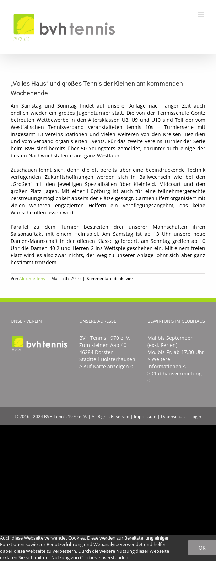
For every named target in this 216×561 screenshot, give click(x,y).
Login (195, 417)
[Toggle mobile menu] (201, 14)
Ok (202, 547)
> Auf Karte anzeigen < (106, 366)
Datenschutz (173, 417)
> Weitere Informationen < (166, 363)
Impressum (145, 417)
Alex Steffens (32, 278)
